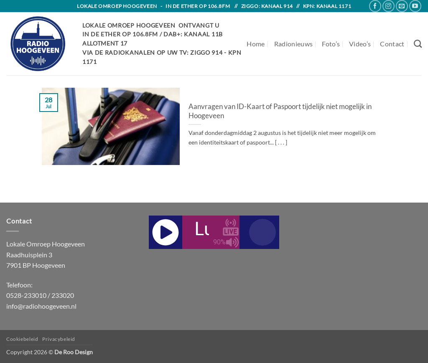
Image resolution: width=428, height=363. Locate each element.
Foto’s (331, 44)
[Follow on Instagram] (388, 6)
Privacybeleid (58, 339)
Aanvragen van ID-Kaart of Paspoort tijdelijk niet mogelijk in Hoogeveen (280, 111)
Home (256, 44)
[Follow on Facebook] (375, 6)
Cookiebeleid (22, 339)
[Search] (418, 44)
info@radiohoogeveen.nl (41, 306)
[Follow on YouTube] (415, 6)
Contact (392, 44)
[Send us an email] (402, 6)
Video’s (360, 44)
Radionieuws (293, 44)
